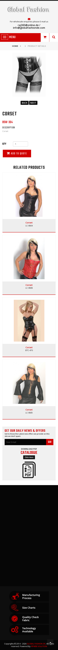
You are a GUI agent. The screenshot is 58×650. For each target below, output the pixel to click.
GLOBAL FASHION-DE (36, 643)
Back (24, 102)
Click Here (29, 457)
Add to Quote (17, 153)
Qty (4, 144)
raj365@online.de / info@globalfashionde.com (29, 26)
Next (33, 102)
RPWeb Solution (39, 646)
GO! (50, 442)
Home (15, 46)
